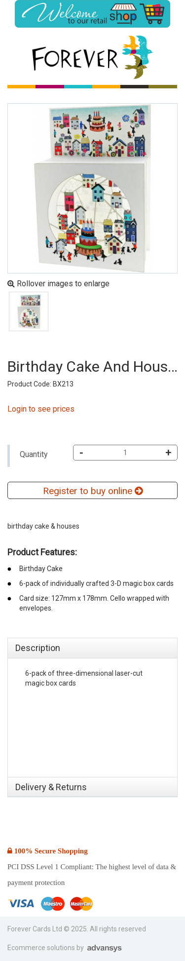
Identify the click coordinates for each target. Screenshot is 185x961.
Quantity (34, 454)
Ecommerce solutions (41, 948)
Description (37, 648)
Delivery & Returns (51, 787)
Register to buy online (93, 491)
